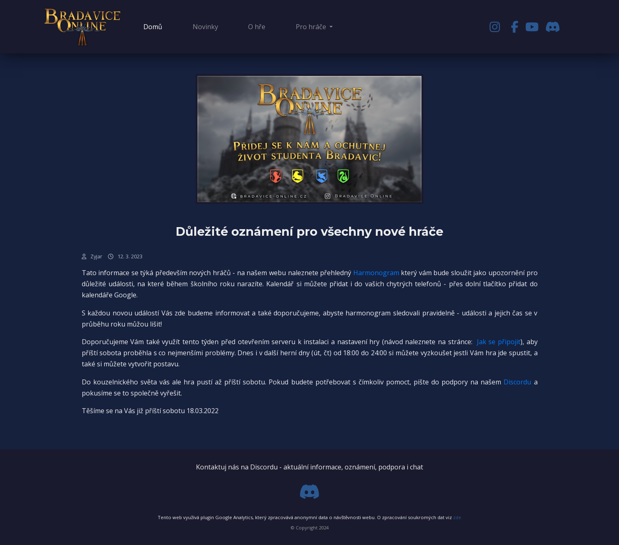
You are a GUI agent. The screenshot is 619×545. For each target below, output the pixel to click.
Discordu (517, 381)
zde (457, 517)
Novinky (205, 26)
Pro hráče (312, 26)
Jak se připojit (498, 341)
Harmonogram (376, 272)
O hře (256, 26)
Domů (154, 26)
